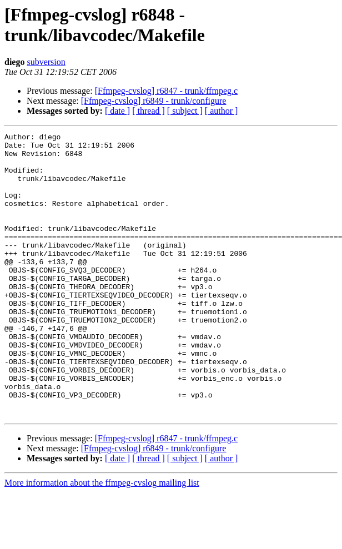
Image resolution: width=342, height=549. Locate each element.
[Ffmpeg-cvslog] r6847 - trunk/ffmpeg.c (166, 90)
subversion (46, 62)
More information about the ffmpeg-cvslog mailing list (101, 539)
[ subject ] (185, 110)
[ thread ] (148, 110)
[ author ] (221, 110)
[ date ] (117, 110)
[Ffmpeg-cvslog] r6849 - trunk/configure (154, 100)
